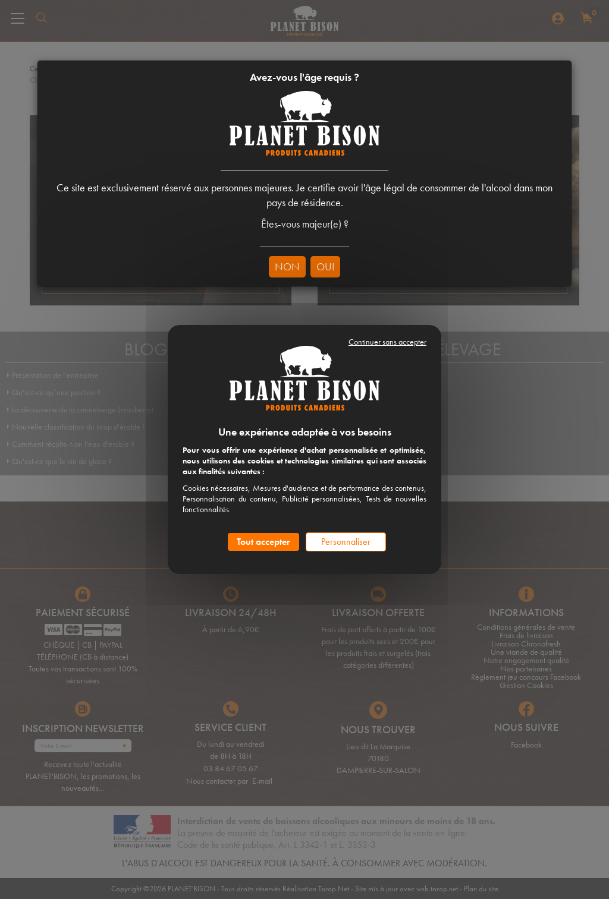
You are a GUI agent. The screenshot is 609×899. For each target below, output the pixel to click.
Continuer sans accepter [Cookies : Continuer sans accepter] (387, 341)
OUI (325, 266)
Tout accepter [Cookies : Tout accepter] (263, 541)
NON (287, 266)
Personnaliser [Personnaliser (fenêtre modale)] (346, 541)
